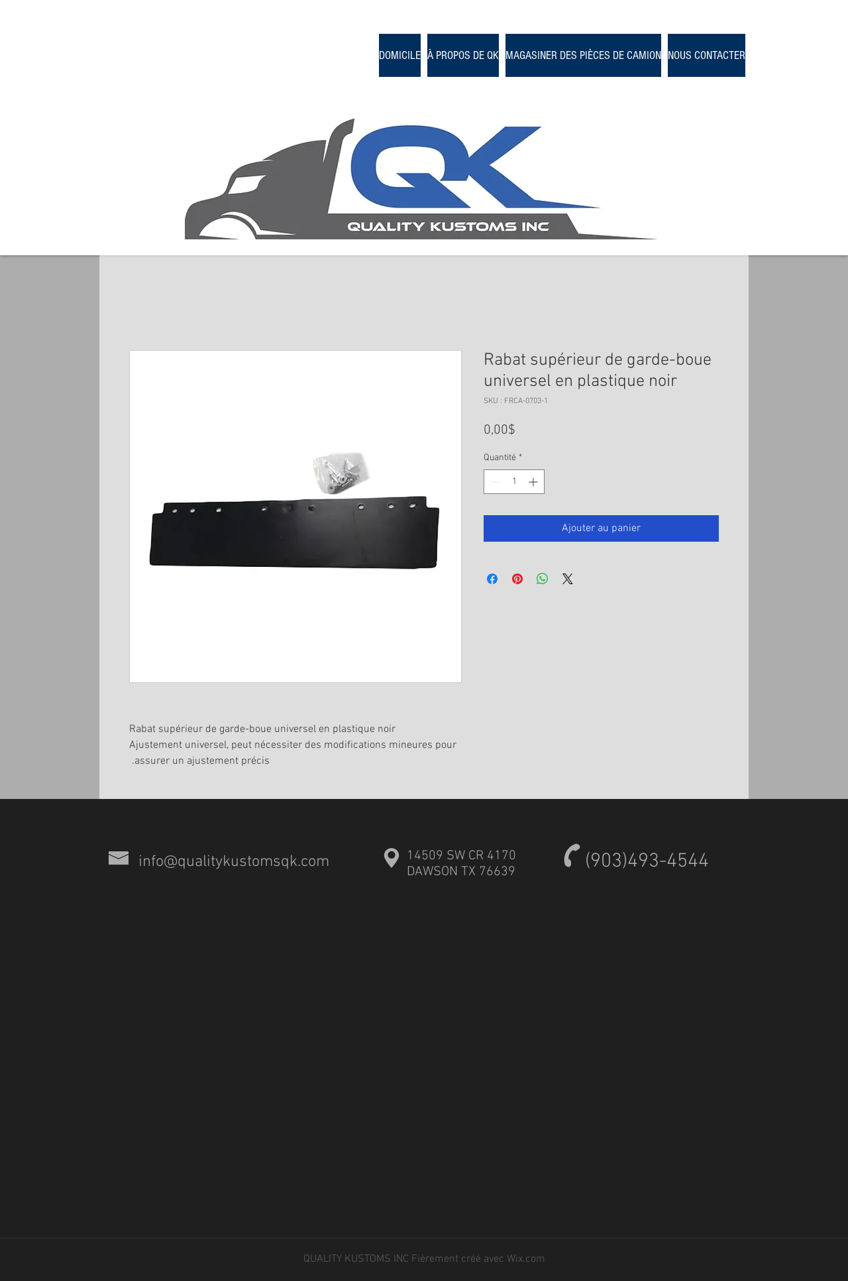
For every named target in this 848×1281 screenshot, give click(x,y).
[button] (583, 55)
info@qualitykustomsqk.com (233, 862)
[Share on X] (568, 579)
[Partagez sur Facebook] (492, 579)
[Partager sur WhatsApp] (543, 579)
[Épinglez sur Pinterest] (517, 579)
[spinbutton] (514, 481)
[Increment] (534, 481)
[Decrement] (494, 481)
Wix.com (526, 1259)
